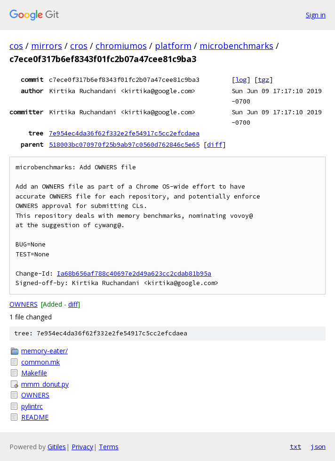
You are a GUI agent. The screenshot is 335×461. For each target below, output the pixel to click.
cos (16, 45)
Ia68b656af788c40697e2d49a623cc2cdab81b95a (134, 274)
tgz (263, 79)
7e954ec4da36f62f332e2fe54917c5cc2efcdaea (124, 133)
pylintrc (32, 406)
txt (295, 446)
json (318, 446)
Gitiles (57, 446)
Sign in (316, 14)
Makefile (34, 372)
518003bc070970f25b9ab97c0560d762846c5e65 (124, 144)
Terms (109, 446)
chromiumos (121, 45)
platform (173, 45)
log (241, 79)
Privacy (82, 446)
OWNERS (23, 304)
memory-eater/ (44, 350)
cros (79, 45)
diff (214, 144)
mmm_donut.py (45, 384)
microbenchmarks (236, 45)
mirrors (46, 45)
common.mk (40, 362)
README (34, 417)
